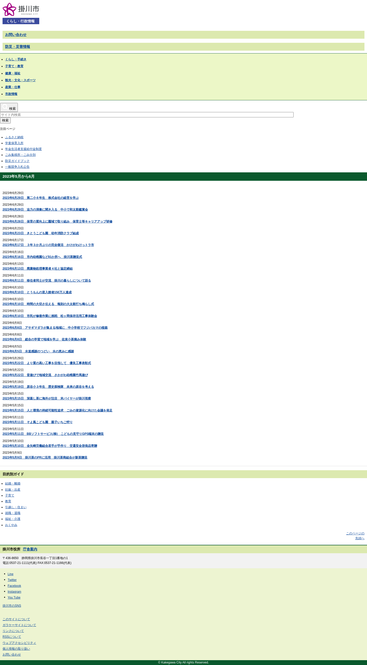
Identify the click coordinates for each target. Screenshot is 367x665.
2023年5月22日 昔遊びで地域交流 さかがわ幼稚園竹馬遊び (45, 375)
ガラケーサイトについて (19, 625)
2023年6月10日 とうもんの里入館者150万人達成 (37, 292)
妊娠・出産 (12, 489)
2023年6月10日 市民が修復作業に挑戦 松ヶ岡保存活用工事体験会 (50, 316)
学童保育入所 (14, 143)
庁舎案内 (30, 549)
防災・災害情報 (17, 47)
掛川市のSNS (12, 605)
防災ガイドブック (17, 161)
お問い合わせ (16, 35)
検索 (5, 120)
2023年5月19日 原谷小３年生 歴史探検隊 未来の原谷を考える (48, 387)
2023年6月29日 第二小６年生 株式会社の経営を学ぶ (41, 198)
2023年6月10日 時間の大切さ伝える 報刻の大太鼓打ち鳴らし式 (48, 304)
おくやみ (11, 525)
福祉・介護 (12, 519)
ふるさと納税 (14, 137)
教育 (8, 501)
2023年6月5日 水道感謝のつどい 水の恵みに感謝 (38, 351)
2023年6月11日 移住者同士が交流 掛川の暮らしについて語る (47, 280)
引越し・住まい (16, 507)
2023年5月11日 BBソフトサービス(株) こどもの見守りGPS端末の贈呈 (53, 434)
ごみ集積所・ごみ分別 (20, 155)
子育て (9, 495)
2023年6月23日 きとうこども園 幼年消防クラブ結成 (41, 233)
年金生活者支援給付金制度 (23, 149)
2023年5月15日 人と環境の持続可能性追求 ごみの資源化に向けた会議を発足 (57, 410)
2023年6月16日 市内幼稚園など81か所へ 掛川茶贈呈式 (42, 257)
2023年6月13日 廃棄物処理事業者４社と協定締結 (38, 268)
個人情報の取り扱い (16, 648)
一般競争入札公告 (17, 167)
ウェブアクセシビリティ (19, 643)
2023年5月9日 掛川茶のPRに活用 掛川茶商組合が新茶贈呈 (45, 457)
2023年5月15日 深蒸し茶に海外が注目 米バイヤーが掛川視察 (47, 398)
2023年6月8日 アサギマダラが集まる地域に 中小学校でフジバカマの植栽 (55, 327)
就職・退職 (12, 513)
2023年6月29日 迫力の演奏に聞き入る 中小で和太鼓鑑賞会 (45, 209)
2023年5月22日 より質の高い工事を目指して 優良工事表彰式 (47, 363)
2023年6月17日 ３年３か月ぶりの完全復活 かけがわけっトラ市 (48, 245)
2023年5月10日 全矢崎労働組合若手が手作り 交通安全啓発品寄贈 (50, 446)
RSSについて (12, 637)
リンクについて (13, 631)
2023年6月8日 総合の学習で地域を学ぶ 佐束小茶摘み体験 (44, 339)
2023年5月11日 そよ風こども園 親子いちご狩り (38, 422)
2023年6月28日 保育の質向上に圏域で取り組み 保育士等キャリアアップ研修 (57, 221)
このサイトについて (16, 619)
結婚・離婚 (12, 483)
